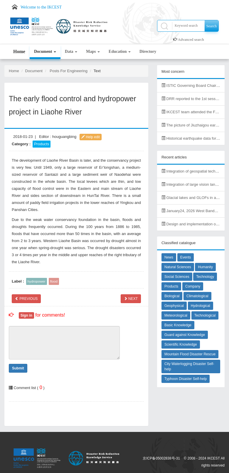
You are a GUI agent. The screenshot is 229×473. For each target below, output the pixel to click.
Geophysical (174, 306)
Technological (205, 315)
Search (211, 26)
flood (54, 281)
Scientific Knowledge (180, 344)
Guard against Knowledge (184, 335)
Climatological (197, 296)
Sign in (26, 315)
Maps (93, 51)
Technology (205, 277)
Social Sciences (176, 277)
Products (41, 144)
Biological (171, 296)
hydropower (37, 281)
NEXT (131, 299)
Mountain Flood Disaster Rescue (189, 354)
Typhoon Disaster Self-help (185, 379)
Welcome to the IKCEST (41, 7)
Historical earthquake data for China (194, 138)
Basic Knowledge (177, 325)
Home (19, 51)
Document (45, 51)
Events (185, 257)
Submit (18, 368)
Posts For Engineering (68, 71)
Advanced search (191, 39)
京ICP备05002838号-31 (161, 458)
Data (71, 51)
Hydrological (200, 306)
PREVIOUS (26, 299)
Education (120, 51)
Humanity (205, 267)
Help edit (90, 137)
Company (192, 286)
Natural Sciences (177, 267)
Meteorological (175, 315)
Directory (147, 51)
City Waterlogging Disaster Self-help (189, 366)
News (168, 257)
